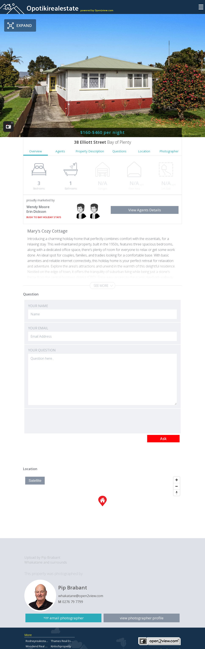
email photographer (67, 618)
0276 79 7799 (72, 601)
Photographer (169, 151)
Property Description (90, 151)
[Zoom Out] (176, 486)
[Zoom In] (176, 480)
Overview (35, 151)
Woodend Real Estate (39, 646)
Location (144, 151)
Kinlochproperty (61, 646)
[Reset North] (176, 492)
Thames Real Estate (63, 641)
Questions (119, 151)
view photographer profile (141, 618)
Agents (60, 151)
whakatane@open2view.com (80, 595)
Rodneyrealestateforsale (41, 641)
